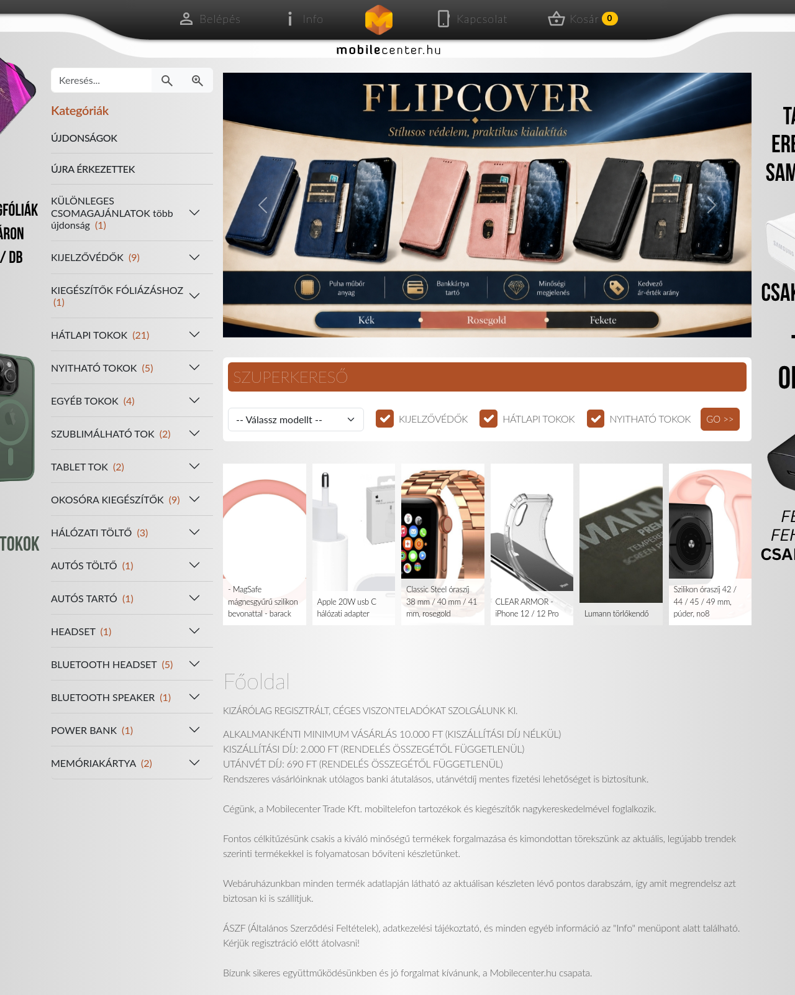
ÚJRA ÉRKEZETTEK (93, 169)
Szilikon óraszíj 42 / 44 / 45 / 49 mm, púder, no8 (705, 601)
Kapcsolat (470, 18)
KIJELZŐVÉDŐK (433, 418)
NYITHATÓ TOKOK (650, 418)
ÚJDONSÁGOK (84, 138)
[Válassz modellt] (296, 419)
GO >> (720, 418)
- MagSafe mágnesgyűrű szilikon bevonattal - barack (263, 601)
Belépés (209, 18)
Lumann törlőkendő (616, 613)
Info (302, 18)
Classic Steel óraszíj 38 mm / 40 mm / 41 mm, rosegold (441, 601)
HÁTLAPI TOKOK (538, 418)
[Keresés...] (101, 80)
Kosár (582, 18)
